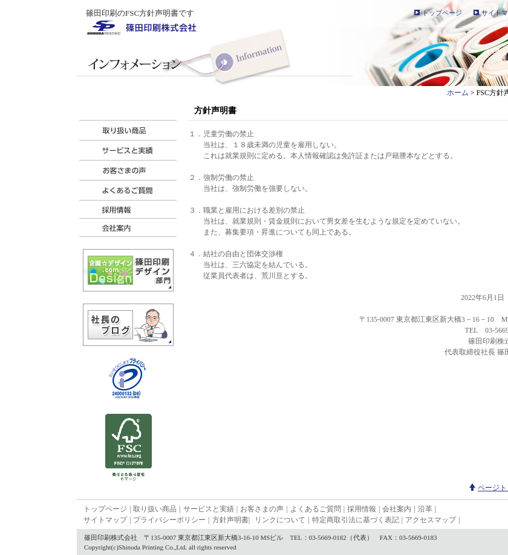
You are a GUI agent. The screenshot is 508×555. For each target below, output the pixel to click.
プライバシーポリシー (169, 520)
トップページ (442, 12)
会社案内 (396, 509)
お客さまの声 (262, 509)
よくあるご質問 (315, 509)
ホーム (458, 92)
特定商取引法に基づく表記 (355, 520)
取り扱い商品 (155, 509)
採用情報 (361, 509)
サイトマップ (105, 520)
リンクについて (280, 520)
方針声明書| (231, 520)
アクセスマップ (430, 520)
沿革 (425, 509)
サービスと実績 (208, 509)
